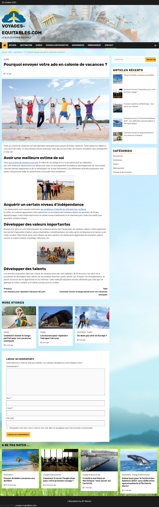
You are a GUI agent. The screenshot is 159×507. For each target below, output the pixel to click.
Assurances (78, 45)
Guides (39, 45)
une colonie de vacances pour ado (23, 162)
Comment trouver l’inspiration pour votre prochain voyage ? (59, 479)
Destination (26, 45)
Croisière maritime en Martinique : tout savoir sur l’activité (97, 481)
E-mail (9, 408)
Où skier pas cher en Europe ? (92, 335)
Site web (10, 418)
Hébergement (94, 45)
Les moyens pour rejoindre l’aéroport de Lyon (30, 290)
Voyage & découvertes (57, 45)
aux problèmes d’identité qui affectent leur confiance (63, 209)
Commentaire (12, 366)
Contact (109, 45)
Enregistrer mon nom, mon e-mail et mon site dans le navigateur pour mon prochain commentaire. (51, 428)
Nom (9, 398)
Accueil (13, 45)
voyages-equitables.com (26, 505)
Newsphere (74, 501)
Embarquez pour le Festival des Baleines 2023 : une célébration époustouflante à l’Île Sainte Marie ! (138, 482)
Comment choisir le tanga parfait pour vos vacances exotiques (82, 291)
